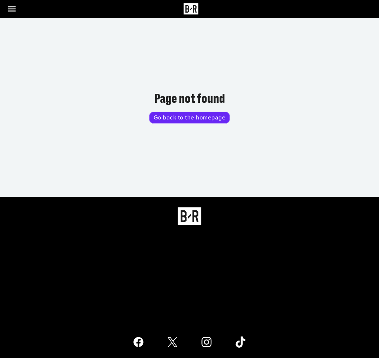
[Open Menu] (16, 9)
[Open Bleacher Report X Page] (172, 342)
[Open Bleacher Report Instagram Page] (206, 342)
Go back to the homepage (190, 117)
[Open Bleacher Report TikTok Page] (240, 342)
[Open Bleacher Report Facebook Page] (138, 342)
